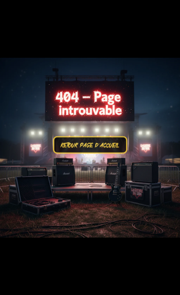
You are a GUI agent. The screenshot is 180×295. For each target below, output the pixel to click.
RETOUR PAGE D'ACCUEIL (90, 151)
